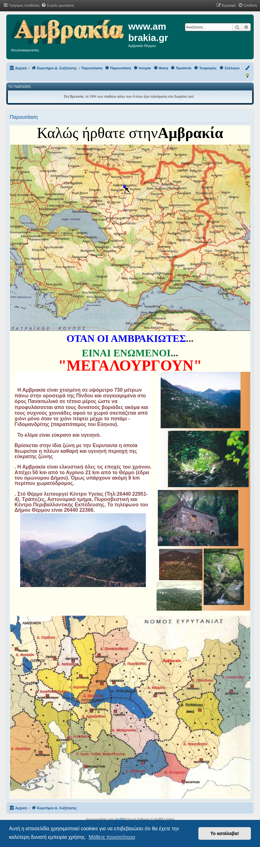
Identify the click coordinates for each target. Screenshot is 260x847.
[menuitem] (57, 5)
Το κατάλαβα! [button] (224, 833)
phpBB (119, 819)
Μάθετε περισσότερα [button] (112, 837)
